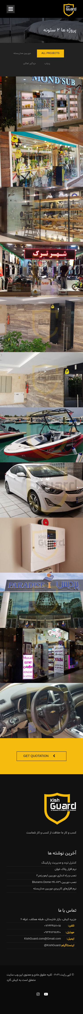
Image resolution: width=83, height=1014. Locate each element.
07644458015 (52, 926)
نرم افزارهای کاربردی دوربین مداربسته (54, 888)
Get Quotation (36, 756)
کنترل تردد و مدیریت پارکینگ (58, 863)
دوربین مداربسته (22, 54)
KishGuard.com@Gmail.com (42, 939)
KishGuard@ (52, 945)
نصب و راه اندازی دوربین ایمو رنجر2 (56, 875)
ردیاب (47, 64)
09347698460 (52, 932)
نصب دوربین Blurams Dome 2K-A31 (54, 882)
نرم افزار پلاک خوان (65, 869)
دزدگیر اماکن (29, 64)
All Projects (50, 54)
